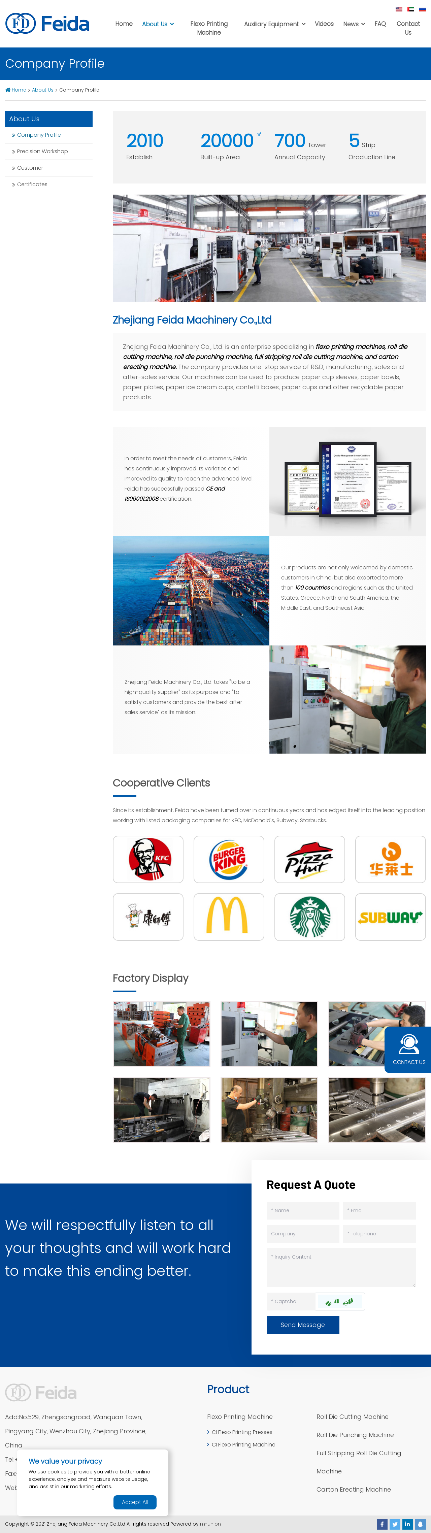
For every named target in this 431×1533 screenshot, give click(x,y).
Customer (30, 168)
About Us (154, 24)
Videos (324, 24)
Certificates (32, 184)
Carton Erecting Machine (354, 1489)
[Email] (379, 1211)
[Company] (303, 1234)
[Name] (303, 1211)
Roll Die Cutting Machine (353, 1416)
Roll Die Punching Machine (355, 1435)
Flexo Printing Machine (209, 28)
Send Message (303, 1325)
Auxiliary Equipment (271, 24)
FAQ (380, 24)
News (351, 24)
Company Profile (39, 135)
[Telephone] (379, 1234)
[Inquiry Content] (341, 1267)
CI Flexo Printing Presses (242, 1432)
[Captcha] (291, 1301)
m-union (210, 1524)
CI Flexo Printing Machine (243, 1444)
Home (124, 24)
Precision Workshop (42, 151)
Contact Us (408, 28)
